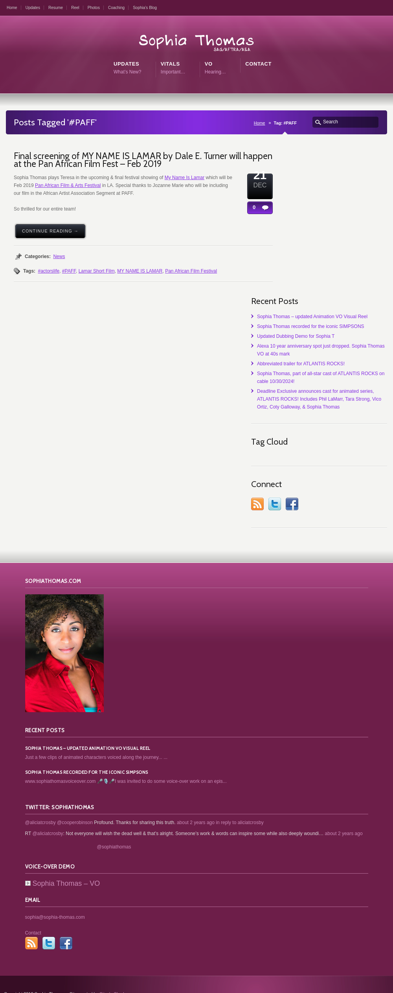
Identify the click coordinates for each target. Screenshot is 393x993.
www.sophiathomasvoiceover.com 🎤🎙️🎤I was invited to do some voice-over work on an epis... (126, 762)
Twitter (356, 484)
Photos (94, 7)
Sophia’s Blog (145, 7)
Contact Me (354, 982)
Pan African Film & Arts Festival (68, 185)
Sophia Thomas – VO (62, 864)
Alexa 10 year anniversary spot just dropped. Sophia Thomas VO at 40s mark (360, 256)
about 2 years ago (196, 803)
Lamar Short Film (97, 271)
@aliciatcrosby (40, 803)
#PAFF (69, 271)
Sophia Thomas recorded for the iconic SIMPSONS (362, 205)
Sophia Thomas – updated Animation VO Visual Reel (362, 179)
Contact (33, 913)
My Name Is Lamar (184, 177)
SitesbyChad (111, 974)
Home (12, 7)
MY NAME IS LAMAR (139, 271)
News (59, 256)
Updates (33, 7)
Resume (55, 7)
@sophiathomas (114, 827)
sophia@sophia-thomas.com (55, 898)
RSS (339, 484)
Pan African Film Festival (191, 271)
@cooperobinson (75, 803)
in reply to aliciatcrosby (239, 803)
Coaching (116, 7)
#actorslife (48, 271)
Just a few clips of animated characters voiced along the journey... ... (96, 738)
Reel (75, 7)
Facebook (373, 484)
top (385, 983)
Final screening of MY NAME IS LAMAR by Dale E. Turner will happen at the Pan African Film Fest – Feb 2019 (143, 159)
